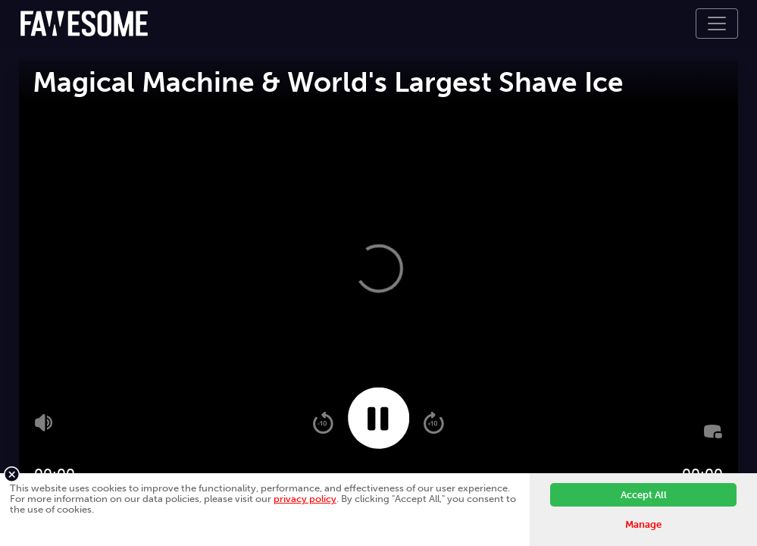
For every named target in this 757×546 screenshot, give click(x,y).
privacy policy (305, 498)
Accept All (644, 494)
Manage (643, 524)
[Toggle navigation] (717, 23)
